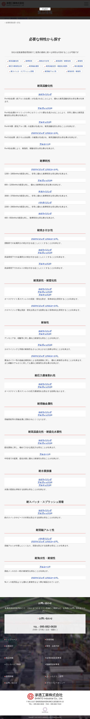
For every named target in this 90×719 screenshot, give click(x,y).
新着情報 (50, 640)
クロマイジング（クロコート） (45, 133)
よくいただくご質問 (54, 676)
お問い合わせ (45, 618)
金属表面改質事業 (53, 658)
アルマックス (45, 122)
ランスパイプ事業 (13, 664)
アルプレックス (45, 108)
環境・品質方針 (52, 646)
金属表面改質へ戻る (13, 23)
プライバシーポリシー (55, 683)
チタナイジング (45, 192)
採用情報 (9, 676)
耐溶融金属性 (34, 66)
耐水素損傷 (79, 66)
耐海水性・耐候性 (74, 71)
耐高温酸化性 (14, 61)
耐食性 (80, 61)
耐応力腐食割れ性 (15, 66)
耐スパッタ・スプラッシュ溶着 (22, 71)
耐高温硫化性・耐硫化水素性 (56, 66)
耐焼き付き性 (44, 61)
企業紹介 (9, 646)
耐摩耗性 (29, 61)
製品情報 (9, 658)
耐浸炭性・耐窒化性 (63, 61)
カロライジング (45, 94)
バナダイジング (45, 203)
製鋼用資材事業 (52, 664)
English (45, 9)
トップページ (11, 640)
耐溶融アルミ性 (50, 71)
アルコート (45, 144)
